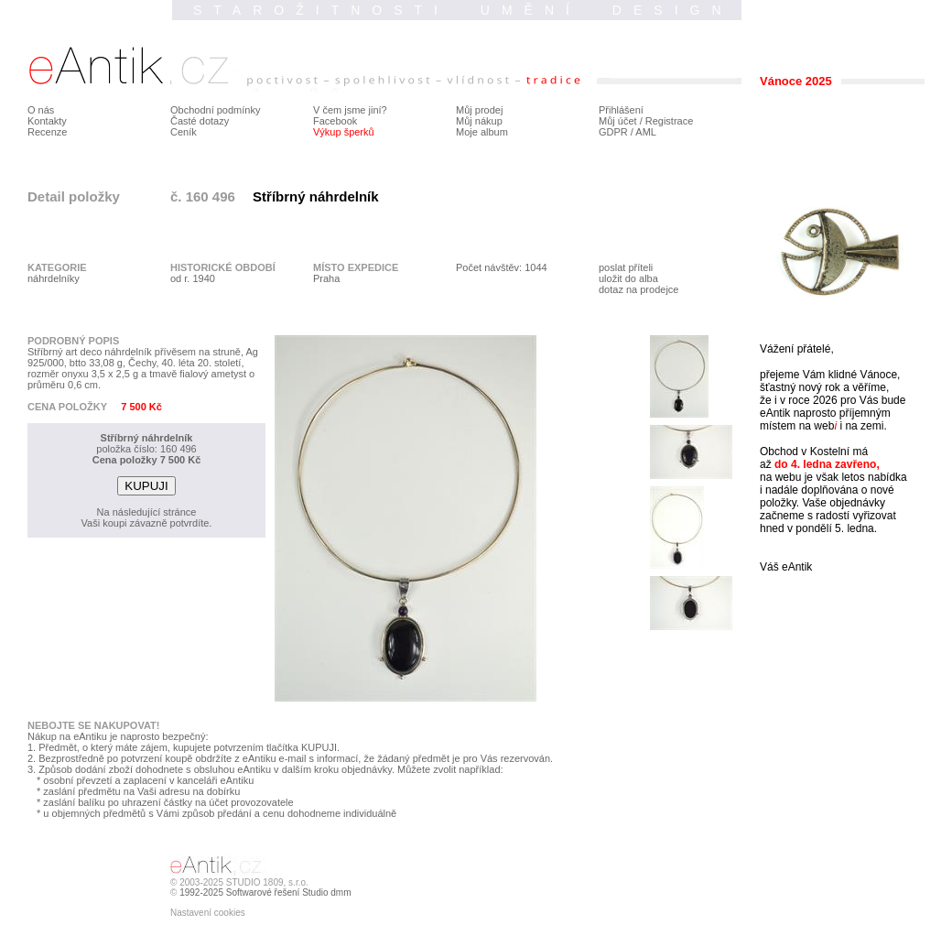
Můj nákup (479, 120)
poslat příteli (626, 267)
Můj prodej (479, 109)
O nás (40, 109)
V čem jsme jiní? (350, 109)
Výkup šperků (343, 131)
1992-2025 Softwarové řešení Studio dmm (265, 892)
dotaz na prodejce (638, 289)
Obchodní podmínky (215, 109)
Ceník (183, 131)
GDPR (613, 131)
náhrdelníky (53, 278)
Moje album (482, 131)
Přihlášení (621, 109)
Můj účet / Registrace (646, 120)
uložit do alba (628, 278)
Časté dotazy (199, 120)
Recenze (47, 131)
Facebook (335, 120)
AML (645, 131)
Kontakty (47, 120)
